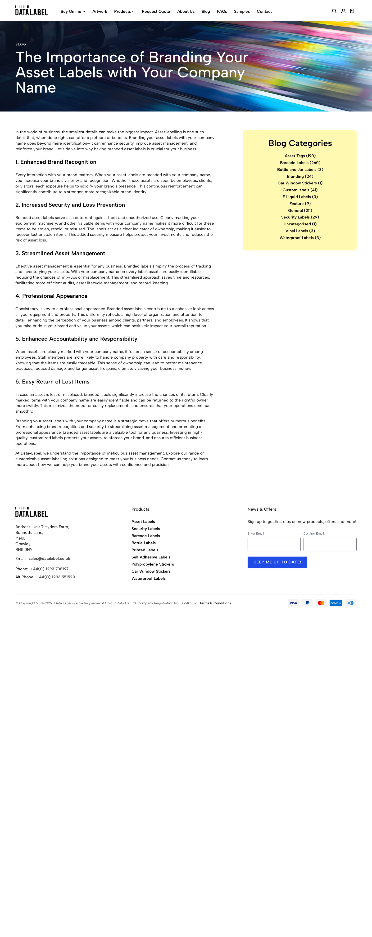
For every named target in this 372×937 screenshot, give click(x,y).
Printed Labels (145, 550)
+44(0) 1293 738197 (49, 569)
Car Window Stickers (300, 183)
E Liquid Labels (300, 196)
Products (122, 11)
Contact (264, 11)
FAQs (222, 11)
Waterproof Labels (300, 237)
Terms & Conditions (215, 603)
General (300, 210)
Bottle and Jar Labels (300, 169)
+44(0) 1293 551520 (56, 577)
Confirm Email (314, 533)
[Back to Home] (31, 512)
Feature (300, 203)
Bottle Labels (144, 542)
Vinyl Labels (300, 230)
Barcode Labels (300, 162)
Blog (206, 11)
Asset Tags (300, 155)
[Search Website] (334, 11)
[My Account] (343, 11)
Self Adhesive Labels (151, 557)
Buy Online (71, 11)
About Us (186, 11)
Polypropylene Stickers (153, 564)
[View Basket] (352, 11)
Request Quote (156, 11)
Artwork (99, 11)
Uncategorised (300, 224)
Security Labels (300, 217)
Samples (242, 11)
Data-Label (31, 453)
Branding (300, 176)
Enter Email (256, 533)
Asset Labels (143, 521)
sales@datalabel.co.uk (49, 558)
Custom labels (300, 189)
